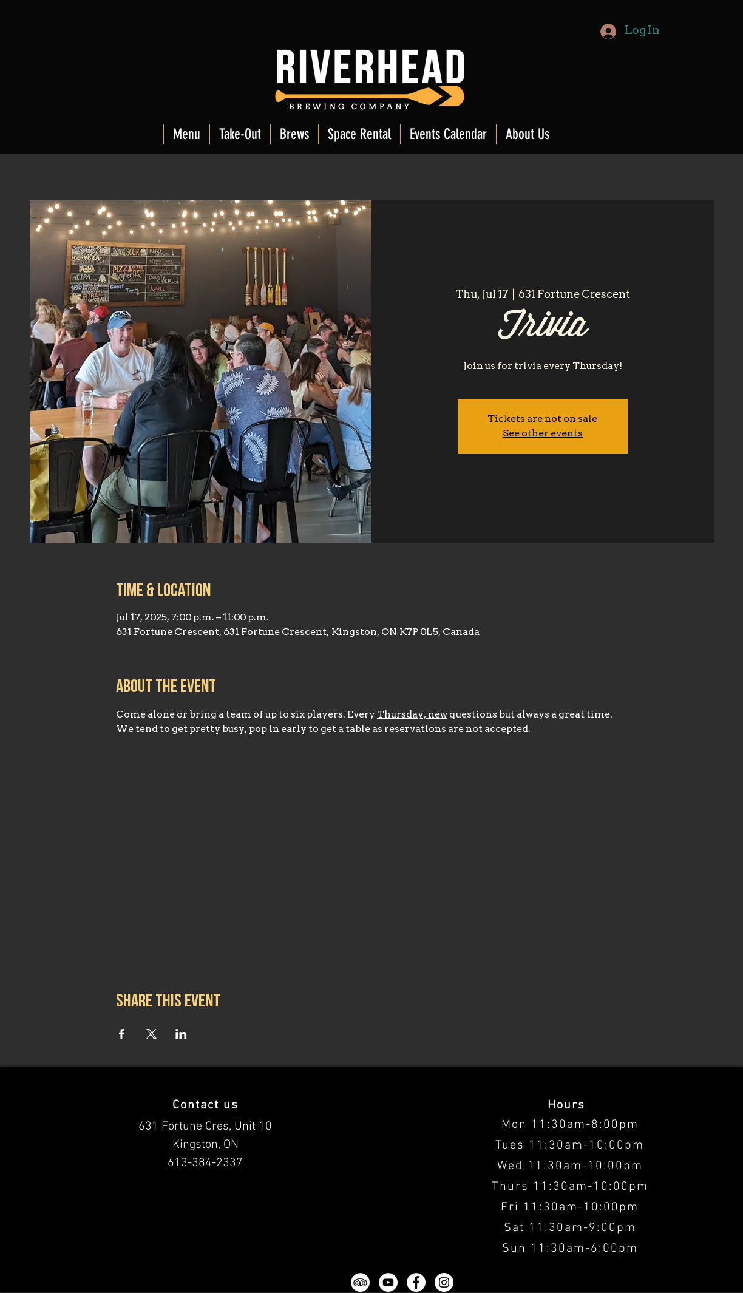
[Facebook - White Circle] (416, 1282)
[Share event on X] (151, 1034)
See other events (543, 434)
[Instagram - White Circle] (444, 1282)
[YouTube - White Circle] (388, 1282)
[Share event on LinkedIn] (181, 1034)
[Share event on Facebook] (121, 1034)
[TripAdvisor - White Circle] (360, 1282)
